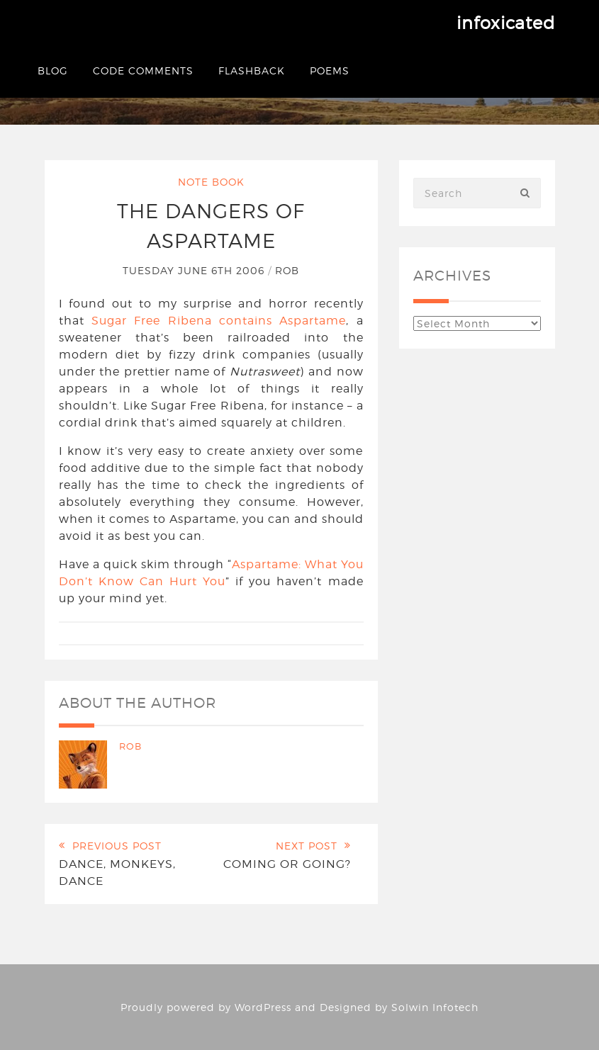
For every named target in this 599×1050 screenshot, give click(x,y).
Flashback (251, 70)
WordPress (263, 1007)
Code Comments (143, 70)
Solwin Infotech (434, 1007)
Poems (329, 70)
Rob (287, 270)
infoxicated (506, 23)
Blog (53, 70)
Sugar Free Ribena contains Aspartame (218, 320)
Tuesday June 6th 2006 (195, 270)
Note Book (211, 182)
